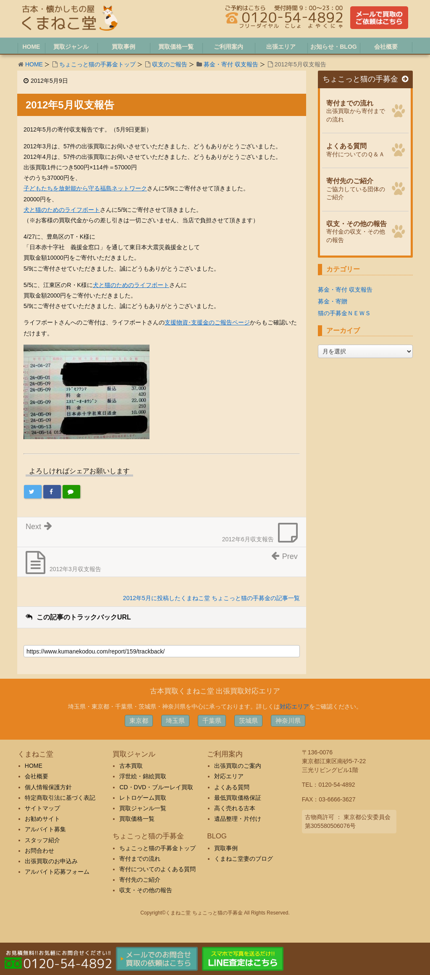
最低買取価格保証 (237, 797)
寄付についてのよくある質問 (157, 869)
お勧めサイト (42, 818)
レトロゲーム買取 (142, 797)
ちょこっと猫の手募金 (365, 79)
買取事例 (226, 848)
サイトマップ (42, 808)
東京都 (138, 720)
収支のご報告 (169, 64)
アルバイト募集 (45, 829)
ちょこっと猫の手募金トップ (97, 64)
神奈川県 (288, 720)
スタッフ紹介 (42, 840)
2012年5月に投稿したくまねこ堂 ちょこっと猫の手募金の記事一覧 (211, 598)
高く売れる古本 (234, 808)
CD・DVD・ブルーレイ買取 (156, 787)
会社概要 (36, 776)
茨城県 (248, 720)
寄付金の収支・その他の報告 (356, 230)
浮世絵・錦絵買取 (142, 776)
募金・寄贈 (332, 301)
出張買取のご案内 (237, 765)
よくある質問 (231, 787)
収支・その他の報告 (145, 890)
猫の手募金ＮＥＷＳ (344, 313)
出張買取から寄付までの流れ (356, 110)
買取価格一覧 (137, 818)
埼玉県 (175, 720)
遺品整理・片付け (237, 818)
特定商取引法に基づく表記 (60, 797)
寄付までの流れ (139, 858)
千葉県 (211, 720)
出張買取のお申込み (51, 861)
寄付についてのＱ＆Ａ (356, 149)
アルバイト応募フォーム (57, 871)
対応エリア (294, 706)
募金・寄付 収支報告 (231, 64)
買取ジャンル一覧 (142, 808)
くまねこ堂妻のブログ (243, 858)
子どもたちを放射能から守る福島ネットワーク (85, 188)
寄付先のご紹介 (139, 879)
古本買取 (131, 765)
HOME (34, 64)
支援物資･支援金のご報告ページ (207, 322)
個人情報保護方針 (48, 787)
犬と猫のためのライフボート (62, 209)
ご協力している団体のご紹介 (356, 188)
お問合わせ (39, 850)
